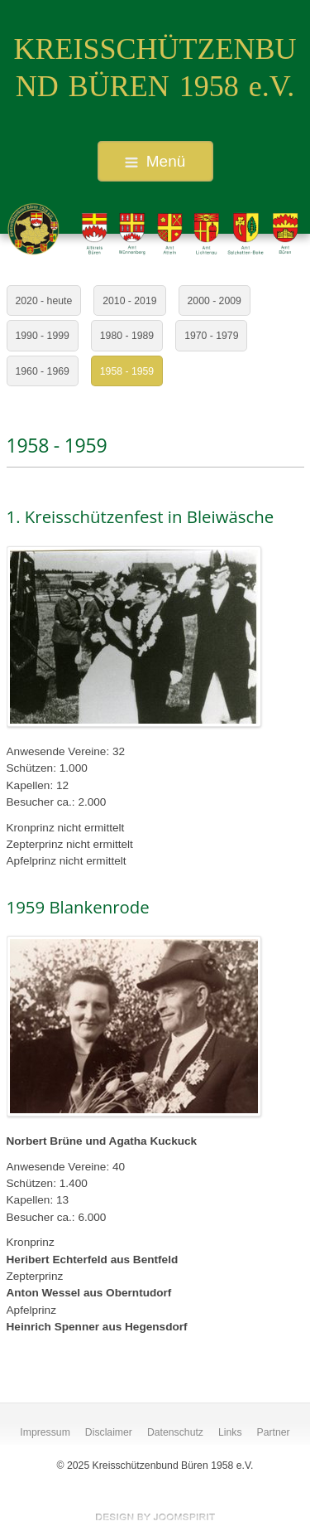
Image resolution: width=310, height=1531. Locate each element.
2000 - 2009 (214, 301)
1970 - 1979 (211, 336)
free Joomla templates (155, 1517)
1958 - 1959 (127, 371)
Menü (155, 161)
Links (230, 1432)
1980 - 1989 (127, 336)
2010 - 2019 (129, 301)
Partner (273, 1432)
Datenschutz (175, 1432)
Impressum (45, 1432)
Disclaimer (108, 1432)
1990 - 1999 (42, 336)
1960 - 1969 (42, 371)
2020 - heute (44, 301)
